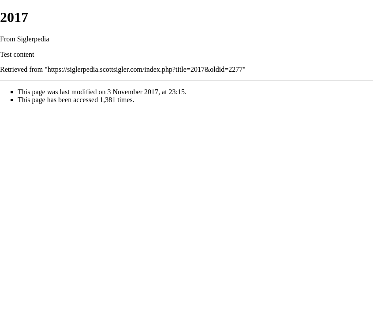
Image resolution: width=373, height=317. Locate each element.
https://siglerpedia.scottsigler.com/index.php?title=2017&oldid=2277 (145, 69)
